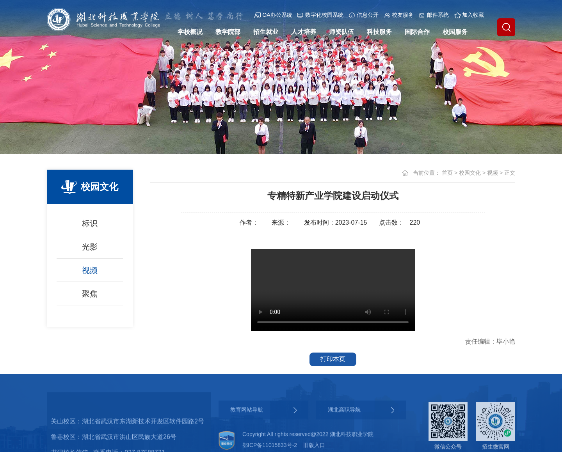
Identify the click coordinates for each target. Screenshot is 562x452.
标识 (90, 223)
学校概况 (190, 31)
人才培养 (303, 31)
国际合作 (417, 31)
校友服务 (399, 15)
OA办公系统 (273, 15)
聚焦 (90, 293)
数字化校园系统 (320, 15)
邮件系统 (434, 15)
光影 (90, 247)
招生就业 (265, 31)
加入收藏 (469, 15)
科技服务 (379, 31)
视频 (90, 270)
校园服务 (455, 31)
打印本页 (332, 359)
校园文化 (470, 173)
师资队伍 (341, 31)
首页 (447, 173)
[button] (506, 27)
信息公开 (364, 15)
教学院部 (227, 31)
